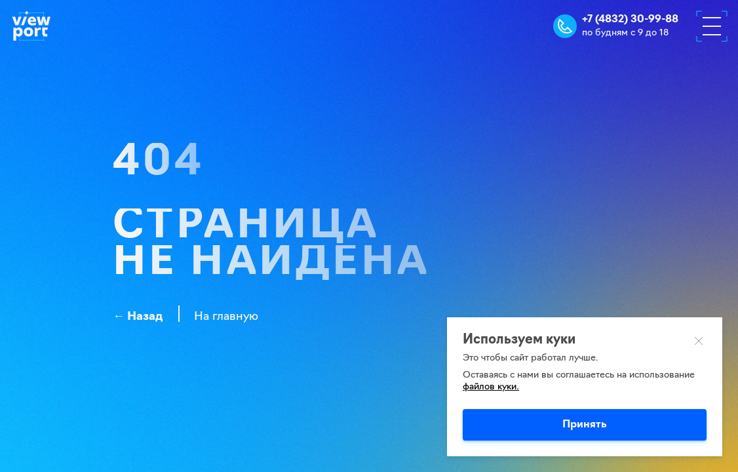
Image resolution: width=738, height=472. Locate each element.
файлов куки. (491, 387)
